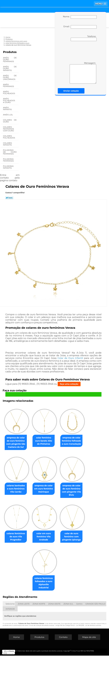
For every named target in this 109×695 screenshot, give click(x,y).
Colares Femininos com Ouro (8, 129)
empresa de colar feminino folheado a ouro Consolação (28, 487)
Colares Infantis (7, 144)
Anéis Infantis (7, 108)
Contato (63, 676)
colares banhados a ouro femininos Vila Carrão (58, 487)
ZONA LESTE (24, 643)
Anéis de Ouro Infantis (10, 68)
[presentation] (79, 51)
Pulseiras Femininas (8, 160)
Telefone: (84, 38)
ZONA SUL (68, 643)
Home (16, 676)
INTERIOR (10, 648)
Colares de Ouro (10, 121)
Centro (79, 643)
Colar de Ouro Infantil (70, 358)
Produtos (10, 52)
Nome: (80, 17)
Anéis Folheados (9, 92)
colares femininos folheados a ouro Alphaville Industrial (58, 623)
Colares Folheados (9, 137)
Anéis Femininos (8, 85)
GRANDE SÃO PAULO (95, 643)
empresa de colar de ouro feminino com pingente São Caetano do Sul (28, 442)
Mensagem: (83, 73)
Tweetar (9, 197)
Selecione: (10, 643)
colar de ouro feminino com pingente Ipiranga (28, 623)
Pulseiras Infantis (8, 167)
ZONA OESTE (54, 643)
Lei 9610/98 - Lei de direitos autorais (88, 665)
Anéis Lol (8, 114)
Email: (80, 27)
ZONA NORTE (39, 643)
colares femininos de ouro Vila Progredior (29, 579)
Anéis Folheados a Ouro (9, 100)
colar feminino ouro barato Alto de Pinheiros (58, 440)
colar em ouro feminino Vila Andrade (58, 579)
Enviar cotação (71, 91)
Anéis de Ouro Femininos (10, 59)
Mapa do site (89, 676)
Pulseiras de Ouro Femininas (10, 152)
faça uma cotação (69, 384)
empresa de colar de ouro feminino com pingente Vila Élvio (58, 534)
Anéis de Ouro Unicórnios (10, 77)
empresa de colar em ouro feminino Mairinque (29, 532)
